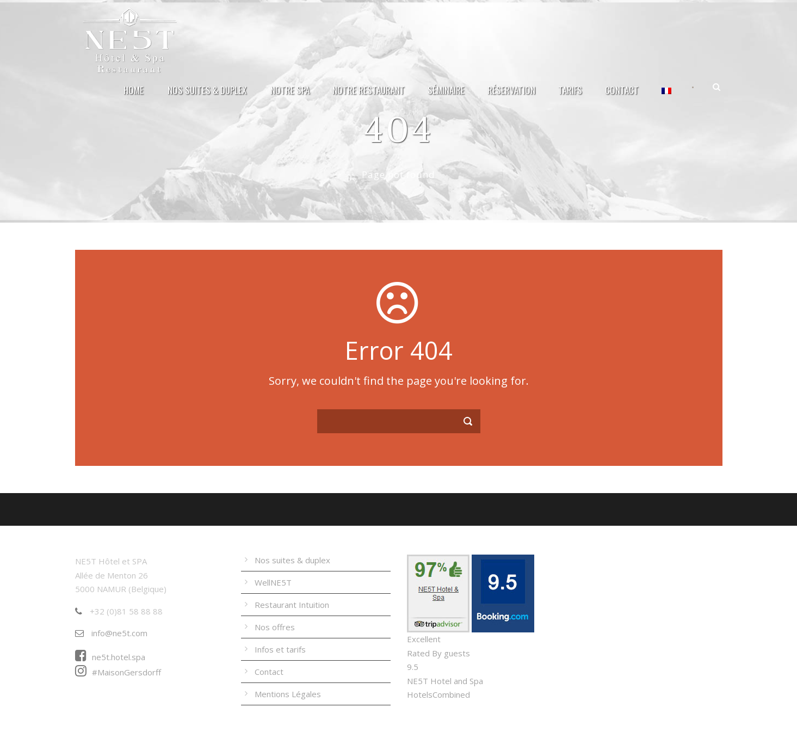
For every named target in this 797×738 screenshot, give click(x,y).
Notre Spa (290, 90)
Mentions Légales (288, 693)
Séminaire (446, 90)
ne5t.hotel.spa (110, 656)
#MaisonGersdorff (118, 672)
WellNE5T (273, 582)
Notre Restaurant (368, 90)
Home (133, 90)
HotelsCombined (438, 694)
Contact (622, 90)
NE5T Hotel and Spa (445, 680)
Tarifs (570, 90)
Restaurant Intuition (292, 604)
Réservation (511, 90)
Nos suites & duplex (207, 90)
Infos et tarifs (280, 649)
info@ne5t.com (111, 633)
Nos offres (275, 627)
